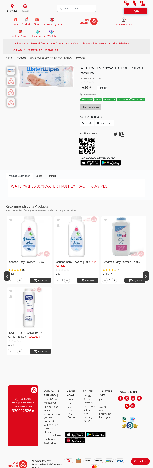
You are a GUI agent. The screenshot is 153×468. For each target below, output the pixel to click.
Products (21, 57)
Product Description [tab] (19, 175)
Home (9, 57)
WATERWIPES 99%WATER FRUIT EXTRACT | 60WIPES (58, 57)
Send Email (104, 123)
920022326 (23, 410)
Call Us (87, 123)
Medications (19, 43)
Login (135, 11)
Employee (104, 417)
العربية (25, 10)
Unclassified (51, 49)
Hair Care (56, 43)
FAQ (70, 413)
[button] (133, 4)
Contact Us (140, 461)
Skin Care (17, 49)
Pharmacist (105, 413)
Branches (12, 10)
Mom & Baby (120, 43)
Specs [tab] (39, 175)
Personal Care (38, 43)
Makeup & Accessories (95, 43)
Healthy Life (33, 49)
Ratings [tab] (52, 175)
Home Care (72, 43)
